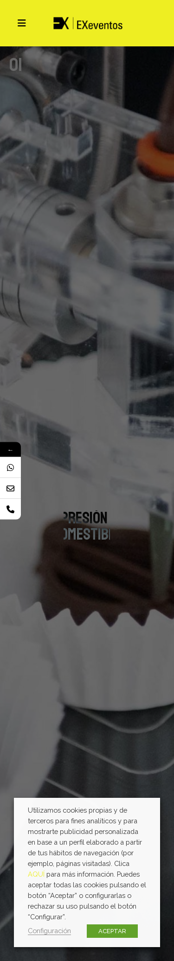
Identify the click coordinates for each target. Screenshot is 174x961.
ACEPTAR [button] (112, 931)
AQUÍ (36, 874)
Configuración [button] (49, 931)
